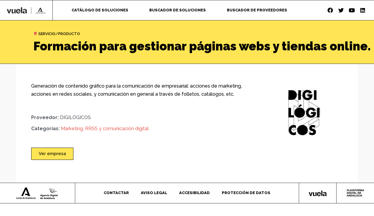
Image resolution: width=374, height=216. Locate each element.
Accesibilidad (194, 192)
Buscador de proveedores (257, 10)
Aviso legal (154, 192)
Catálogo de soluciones (100, 10)
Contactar (116, 192)
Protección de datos (246, 192)
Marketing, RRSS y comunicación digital (105, 128)
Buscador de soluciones (177, 10)
